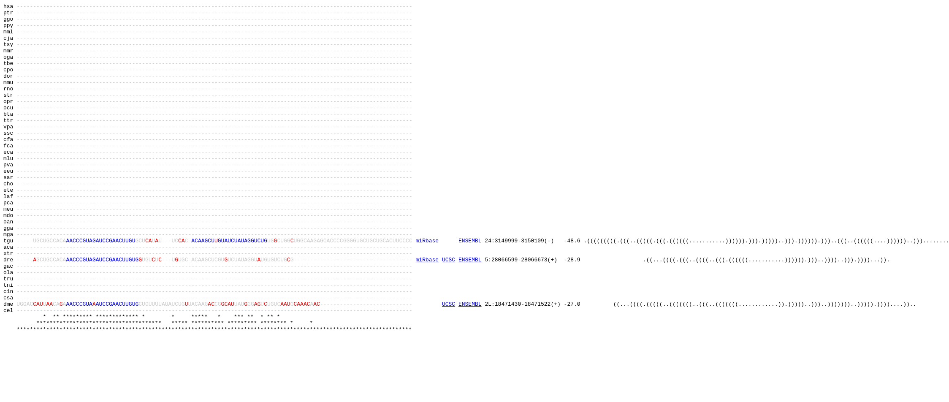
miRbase (427, 288)
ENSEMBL (470, 288)
